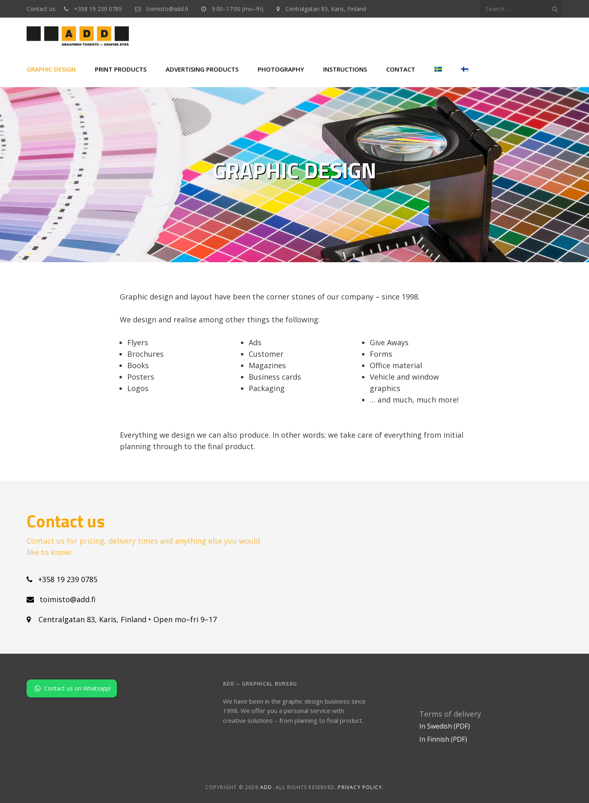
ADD (266, 787)
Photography (281, 69)
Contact (400, 69)
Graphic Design (51, 69)
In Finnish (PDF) (443, 739)
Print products (120, 69)
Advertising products (202, 69)
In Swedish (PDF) (444, 726)
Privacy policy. (361, 787)
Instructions (345, 69)
